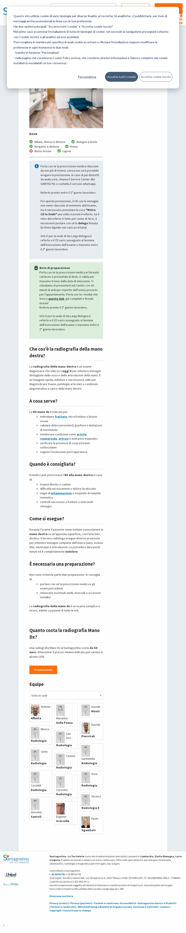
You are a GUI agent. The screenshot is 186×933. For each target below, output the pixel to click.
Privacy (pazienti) (81, 903)
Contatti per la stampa (77, 910)
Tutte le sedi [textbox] (39, 695)
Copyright (56, 910)
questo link (56, 299)
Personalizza (87, 77)
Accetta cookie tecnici (156, 77)
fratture (61, 416)
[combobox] (66, 695)
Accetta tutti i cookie (121, 77)
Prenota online (43, 669)
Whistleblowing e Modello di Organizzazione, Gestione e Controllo (118, 906)
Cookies (165, 906)
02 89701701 (58, 874)
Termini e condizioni (106, 903)
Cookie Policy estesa (66, 58)
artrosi (63, 439)
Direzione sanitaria (61, 896)
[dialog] (93, 47)
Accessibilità (128, 903)
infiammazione (61, 493)
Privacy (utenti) (59, 903)
